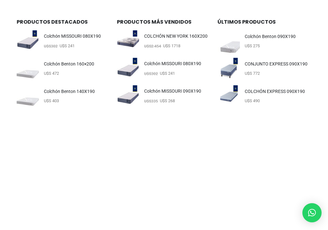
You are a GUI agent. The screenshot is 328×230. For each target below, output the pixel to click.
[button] (312, 212)
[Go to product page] (28, 41)
